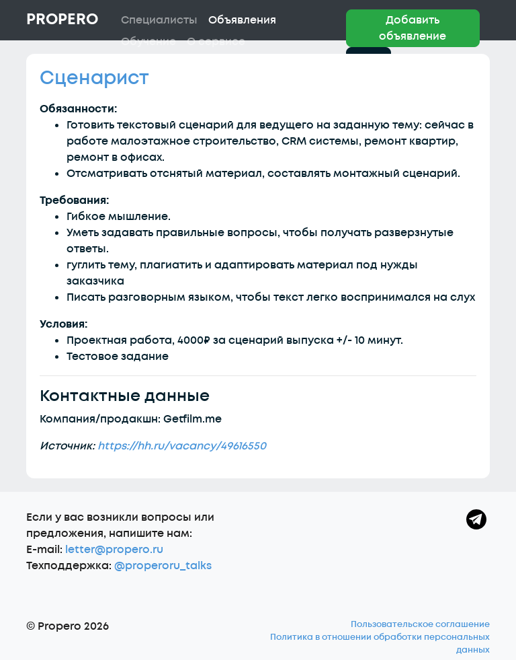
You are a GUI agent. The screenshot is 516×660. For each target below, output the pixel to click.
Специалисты (159, 20)
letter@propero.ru (114, 549)
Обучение (148, 41)
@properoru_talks (163, 565)
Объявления (242, 20)
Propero (62, 19)
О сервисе (216, 41)
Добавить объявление (412, 28)
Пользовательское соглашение (420, 624)
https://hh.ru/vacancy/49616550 (181, 446)
